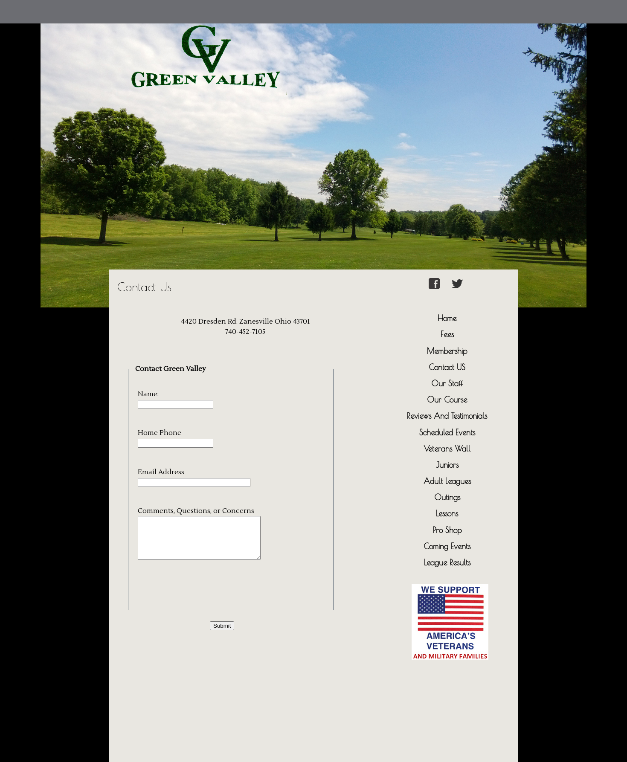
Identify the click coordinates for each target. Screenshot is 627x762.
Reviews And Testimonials (447, 415)
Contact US (447, 367)
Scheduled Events (447, 432)
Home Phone (159, 433)
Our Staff (447, 383)
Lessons (447, 513)
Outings (447, 497)
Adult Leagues (447, 481)
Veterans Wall (447, 448)
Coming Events (447, 546)
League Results (447, 562)
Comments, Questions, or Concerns (196, 511)
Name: (148, 394)
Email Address (161, 472)
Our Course (447, 399)
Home (447, 318)
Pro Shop (447, 530)
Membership (447, 351)
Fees (447, 334)
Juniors (447, 464)
